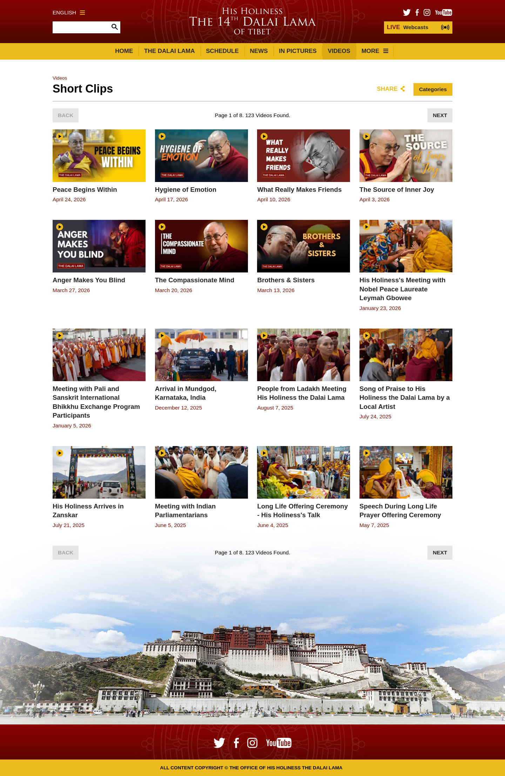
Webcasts (407, 27)
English (69, 12)
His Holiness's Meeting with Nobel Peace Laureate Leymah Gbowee (402, 289)
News (259, 51)
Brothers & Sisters (286, 280)
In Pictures (298, 51)
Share (387, 89)
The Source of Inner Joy (396, 189)
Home (124, 51)
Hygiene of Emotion (185, 189)
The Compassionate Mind (194, 280)
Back (65, 115)
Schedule (222, 51)
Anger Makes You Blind (89, 280)
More (375, 51)
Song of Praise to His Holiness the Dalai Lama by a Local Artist (404, 397)
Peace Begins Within (85, 189)
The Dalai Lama (169, 51)
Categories (433, 89)
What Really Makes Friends (299, 189)
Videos (339, 51)
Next (440, 115)
